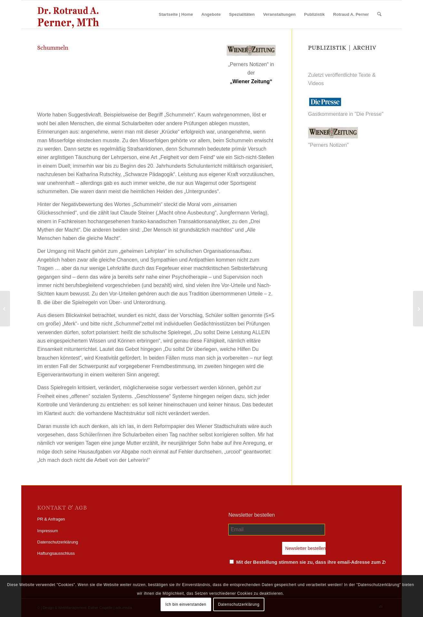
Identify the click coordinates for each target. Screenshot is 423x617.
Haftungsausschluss (56, 553)
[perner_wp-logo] (68, 14)
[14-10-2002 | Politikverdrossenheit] (418, 308)
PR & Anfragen (51, 519)
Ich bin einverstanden (185, 604)
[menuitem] (175, 14)
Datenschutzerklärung (57, 542)
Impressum (47, 530)
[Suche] (379, 14)
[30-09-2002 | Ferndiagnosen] (5, 308)
